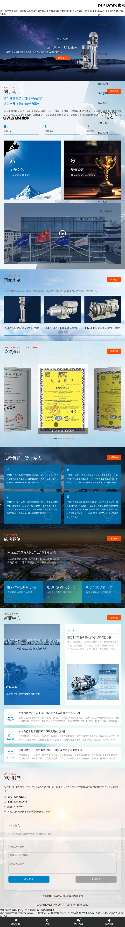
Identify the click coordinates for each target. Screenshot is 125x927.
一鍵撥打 (46, 922)
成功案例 (102, 201)
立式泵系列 (103, 83)
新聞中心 (102, 162)
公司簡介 (102, 34)
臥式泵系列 (103, 93)
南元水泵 (102, 64)
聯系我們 (102, 231)
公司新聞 (102, 172)
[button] (60, 332)
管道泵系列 (103, 152)
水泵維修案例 (105, 211)
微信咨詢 (78, 922)
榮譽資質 (102, 54)
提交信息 (29, 879)
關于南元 (102, 24)
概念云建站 (83, 904)
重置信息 (96, 879)
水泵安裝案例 (105, 221)
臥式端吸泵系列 (106, 142)
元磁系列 (102, 74)
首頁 (100, 14)
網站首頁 (15, 922)
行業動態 (102, 182)
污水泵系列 (103, 123)
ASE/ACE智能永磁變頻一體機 (22, 327)
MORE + (11, 597)
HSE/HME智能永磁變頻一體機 (102, 327)
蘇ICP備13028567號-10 (48, 904)
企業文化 (102, 44)
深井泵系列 (103, 103)
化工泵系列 (103, 132)
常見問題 (102, 191)
